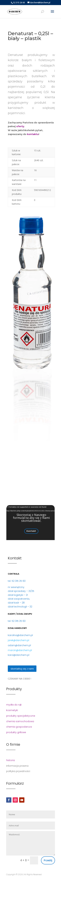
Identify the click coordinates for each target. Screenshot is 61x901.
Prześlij (48, 860)
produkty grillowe (16, 732)
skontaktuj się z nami (22, 668)
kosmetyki (12, 710)
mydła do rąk (14, 704)
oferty (20, 126)
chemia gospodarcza (19, 726)
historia (10, 760)
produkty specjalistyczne (20, 715)
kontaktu (33, 134)
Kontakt (31, 531)
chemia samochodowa (20, 721)
